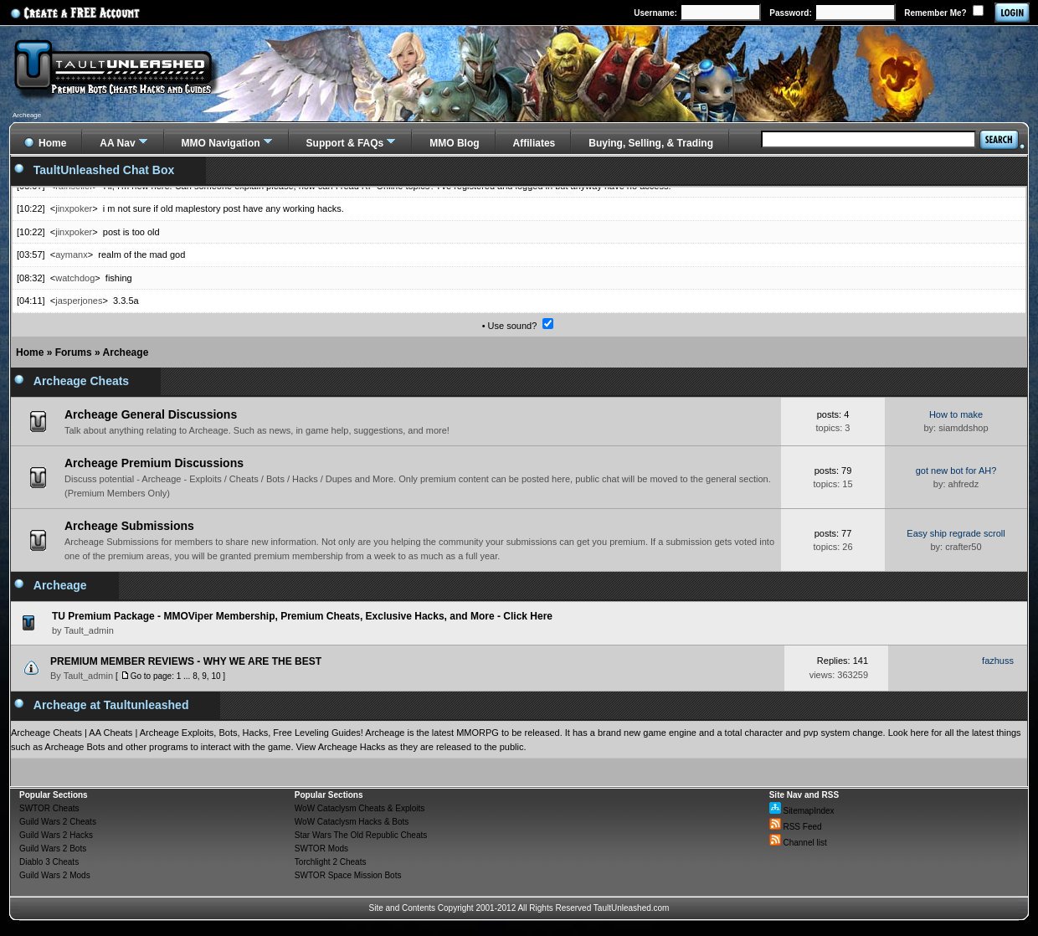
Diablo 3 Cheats (49, 862)
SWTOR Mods (321, 848)
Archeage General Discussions (150, 414)
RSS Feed (795, 826)
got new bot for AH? (956, 470)
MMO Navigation (221, 143)
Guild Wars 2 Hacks (56, 835)
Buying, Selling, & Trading (650, 143)
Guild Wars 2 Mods (54, 875)
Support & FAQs (345, 143)
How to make (956, 414)
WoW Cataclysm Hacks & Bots (352, 821)
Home (30, 352)
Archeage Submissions (129, 525)
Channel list (798, 842)
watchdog (75, 278)
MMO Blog (454, 143)
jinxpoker (73, 208)
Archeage (126, 352)
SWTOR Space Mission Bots (348, 875)
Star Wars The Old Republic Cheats (361, 835)
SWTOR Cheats (49, 808)
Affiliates (534, 143)
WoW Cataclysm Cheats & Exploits (359, 808)
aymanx (71, 254)
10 (215, 676)
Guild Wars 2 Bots (52, 848)
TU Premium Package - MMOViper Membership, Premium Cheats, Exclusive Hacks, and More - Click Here (302, 616)
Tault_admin (88, 676)
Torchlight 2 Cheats (331, 862)
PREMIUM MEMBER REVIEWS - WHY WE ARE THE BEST (185, 661)
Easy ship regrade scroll (956, 533)
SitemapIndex (802, 810)
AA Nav (117, 143)
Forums (73, 352)
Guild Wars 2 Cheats (57, 821)
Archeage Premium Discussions (154, 463)
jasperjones (78, 301)
